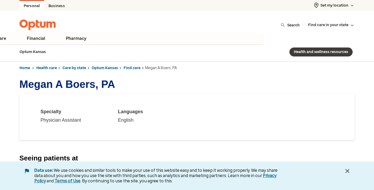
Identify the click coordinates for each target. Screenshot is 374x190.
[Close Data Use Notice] (347, 171)
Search (290, 24)
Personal (32, 6)
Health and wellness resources (321, 52)
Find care (132, 68)
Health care (46, 68)
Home (25, 68)
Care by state (74, 68)
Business (56, 6)
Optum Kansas (105, 68)
